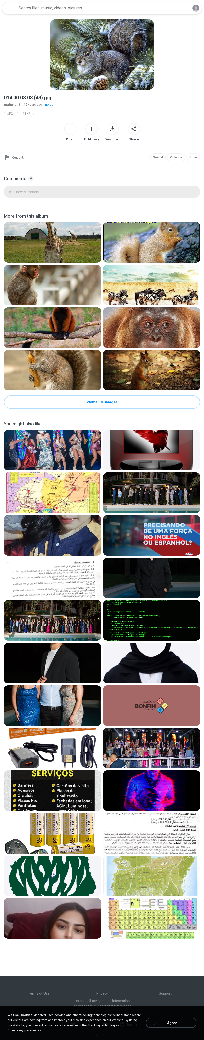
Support (165, 993)
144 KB (25, 114)
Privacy (102, 993)
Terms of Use (39, 993)
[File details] (52, 242)
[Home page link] (9, 8)
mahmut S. (13, 105)
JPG (10, 114)
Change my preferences (24, 1030)
